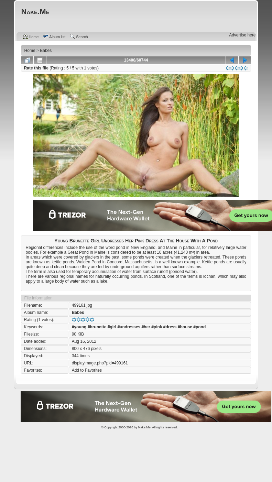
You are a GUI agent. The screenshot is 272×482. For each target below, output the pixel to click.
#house (185, 327)
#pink (156, 327)
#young (79, 327)
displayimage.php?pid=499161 (100, 363)
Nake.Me (144, 427)
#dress (170, 327)
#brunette (97, 327)
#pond (199, 327)
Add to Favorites (87, 370)
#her (145, 327)
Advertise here (242, 35)
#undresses (128, 327)
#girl (112, 327)
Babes (78, 312)
